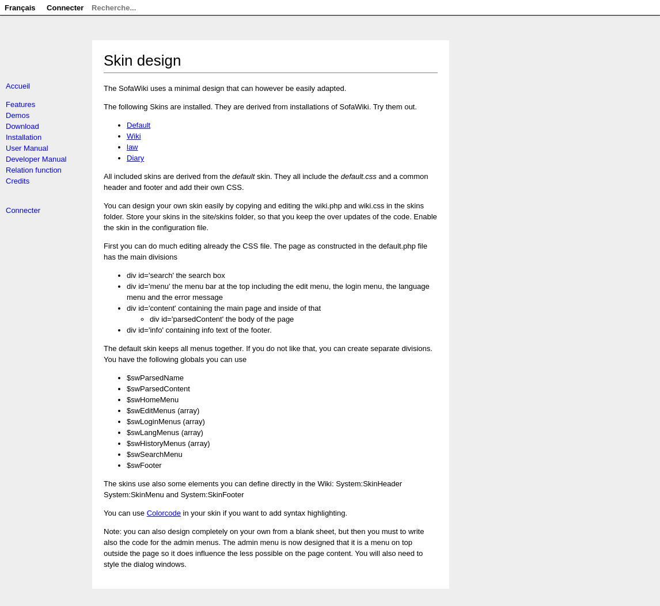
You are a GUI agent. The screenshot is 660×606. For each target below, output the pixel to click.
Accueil (18, 86)
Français (20, 7)
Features (20, 104)
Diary (135, 158)
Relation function (34, 170)
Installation (23, 137)
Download (22, 126)
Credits (17, 181)
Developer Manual (36, 159)
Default (138, 125)
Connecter (23, 210)
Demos (17, 115)
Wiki (134, 136)
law (132, 147)
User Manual (27, 148)
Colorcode (164, 513)
